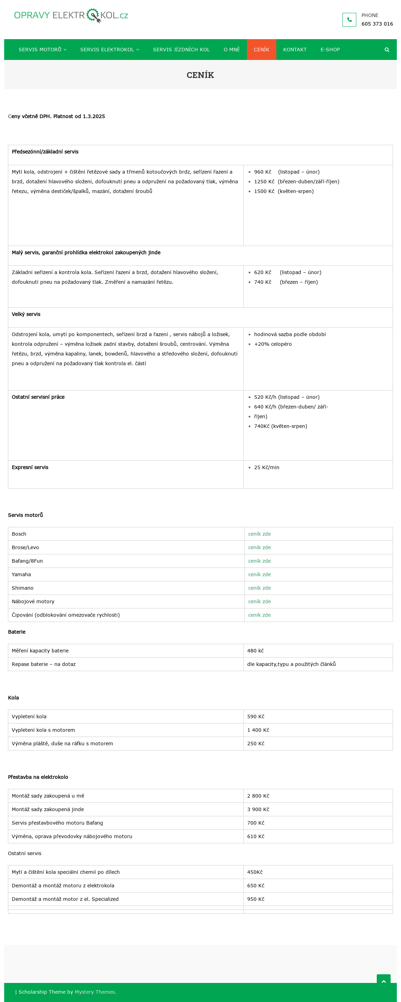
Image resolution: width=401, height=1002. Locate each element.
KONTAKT (295, 49)
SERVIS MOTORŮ (40, 49)
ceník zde (259, 534)
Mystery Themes (95, 992)
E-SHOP (330, 49)
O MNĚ (232, 49)
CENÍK (261, 49)
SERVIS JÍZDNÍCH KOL (181, 49)
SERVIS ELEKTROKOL (107, 49)
